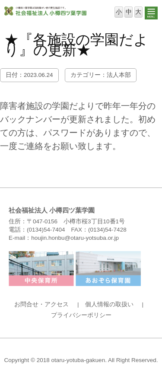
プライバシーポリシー (81, 315)
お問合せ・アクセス (41, 304)
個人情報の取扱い (109, 304)
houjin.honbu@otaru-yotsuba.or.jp (75, 238)
